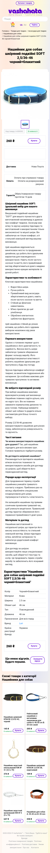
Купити (34, 141)
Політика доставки (29, 844)
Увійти (34, 25)
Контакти (35, 848)
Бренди (24, 838)
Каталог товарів (25, 3)
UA (21, 25)
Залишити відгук (37, 660)
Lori (21, 623)
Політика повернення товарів (21, 841)
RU (25, 25)
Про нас (26, 848)
